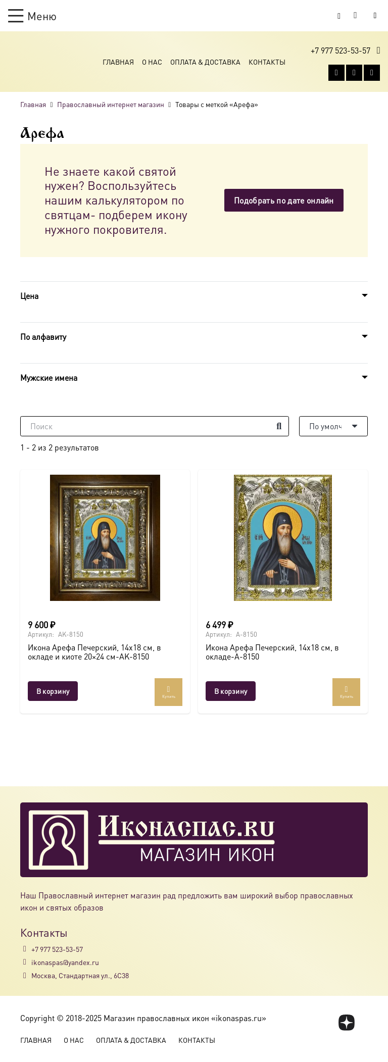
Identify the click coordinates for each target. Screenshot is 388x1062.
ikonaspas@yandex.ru (65, 962)
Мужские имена (48, 377)
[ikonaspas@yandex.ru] (25, 962)
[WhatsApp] (354, 73)
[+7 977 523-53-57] (25, 949)
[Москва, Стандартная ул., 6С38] (25, 976)
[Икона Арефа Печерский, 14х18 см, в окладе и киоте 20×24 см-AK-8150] (105, 538)
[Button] (375, 15)
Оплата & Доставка (205, 61)
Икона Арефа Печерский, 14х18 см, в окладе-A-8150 (272, 652)
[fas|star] (346, 1022)
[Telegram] (372, 73)
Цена (29, 295)
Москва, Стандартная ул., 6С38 (80, 975)
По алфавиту (43, 336)
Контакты (267, 61)
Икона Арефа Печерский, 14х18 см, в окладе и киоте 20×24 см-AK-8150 (94, 652)
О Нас (152, 61)
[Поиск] (154, 426)
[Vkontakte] (336, 73)
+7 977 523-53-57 (57, 948)
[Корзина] (356, 15)
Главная (118, 61)
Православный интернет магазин (110, 104)
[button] (32, 15)
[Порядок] (333, 426)
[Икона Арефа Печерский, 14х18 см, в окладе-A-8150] (283, 538)
